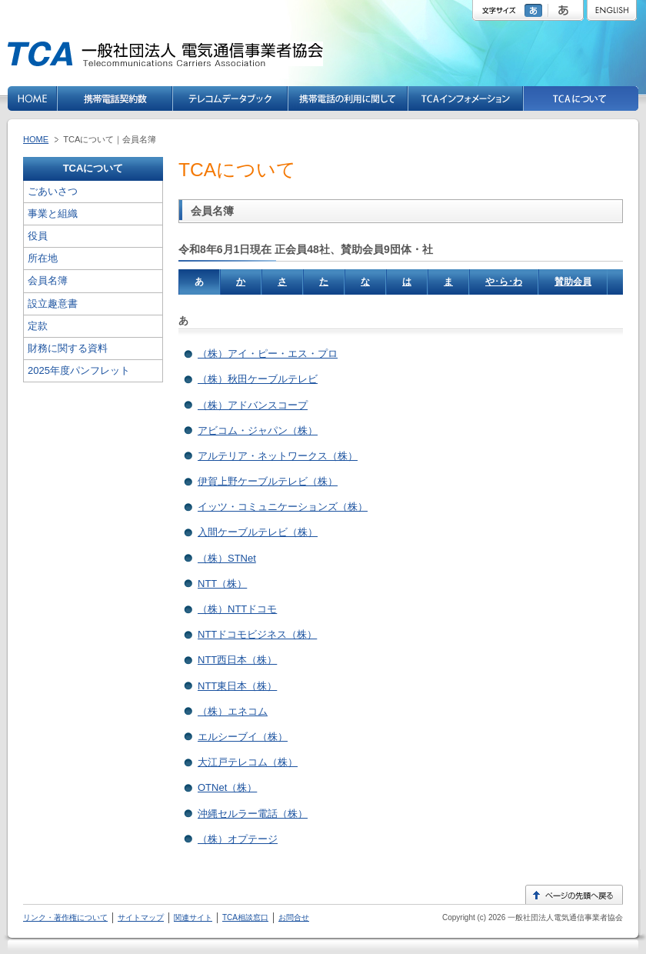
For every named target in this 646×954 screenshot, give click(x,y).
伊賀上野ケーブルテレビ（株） (268, 481)
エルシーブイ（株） (243, 736)
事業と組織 (53, 213)
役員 (38, 236)
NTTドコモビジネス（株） (257, 634)
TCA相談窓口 (245, 917)
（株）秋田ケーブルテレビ (258, 379)
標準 (535, 10)
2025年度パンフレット (79, 370)
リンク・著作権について (65, 917)
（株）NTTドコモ (237, 609)
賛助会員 (572, 281)
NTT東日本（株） (237, 686)
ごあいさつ (53, 191)
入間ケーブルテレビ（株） (258, 532)
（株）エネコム (233, 711)
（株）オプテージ (238, 839)
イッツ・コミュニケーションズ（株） (283, 506)
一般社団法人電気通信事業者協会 (564, 917)
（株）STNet (227, 558)
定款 (38, 326)
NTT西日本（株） (237, 659)
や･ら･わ (503, 281)
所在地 (43, 258)
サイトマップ (141, 917)
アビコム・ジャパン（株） (258, 430)
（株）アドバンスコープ (253, 405)
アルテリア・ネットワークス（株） (278, 456)
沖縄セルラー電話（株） (253, 813)
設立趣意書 (53, 303)
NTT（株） (222, 583)
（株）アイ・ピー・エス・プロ (268, 353)
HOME (35, 139)
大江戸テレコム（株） (248, 762)
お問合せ (293, 917)
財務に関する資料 (68, 348)
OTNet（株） (227, 787)
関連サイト (193, 917)
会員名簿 (48, 280)
